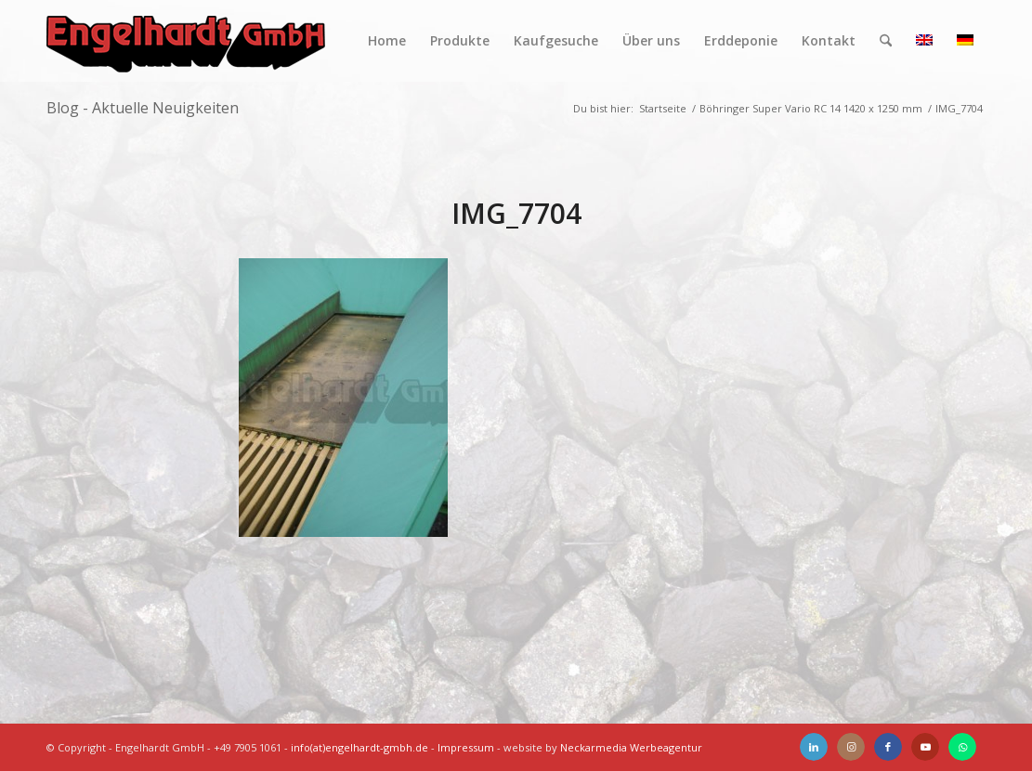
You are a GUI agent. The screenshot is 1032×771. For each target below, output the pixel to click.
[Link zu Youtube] (925, 747)
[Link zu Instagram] (851, 747)
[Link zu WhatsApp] (962, 747)
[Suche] (886, 41)
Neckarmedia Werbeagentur (631, 747)
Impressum (466, 747)
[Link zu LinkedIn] (814, 747)
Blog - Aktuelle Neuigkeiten (142, 108)
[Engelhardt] (185, 41)
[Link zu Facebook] (888, 747)
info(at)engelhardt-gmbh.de (359, 747)
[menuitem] (387, 41)
